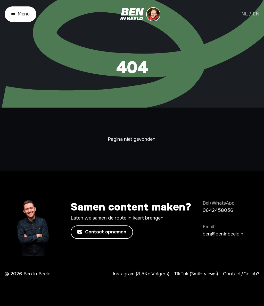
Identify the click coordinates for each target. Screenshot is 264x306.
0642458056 (218, 210)
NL (244, 14)
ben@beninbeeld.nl (223, 234)
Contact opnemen (101, 232)
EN (256, 14)
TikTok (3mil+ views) (196, 274)
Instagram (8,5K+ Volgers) (141, 274)
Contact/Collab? (241, 274)
